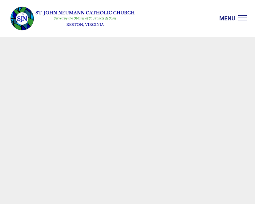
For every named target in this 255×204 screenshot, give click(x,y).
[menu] (242, 17)
